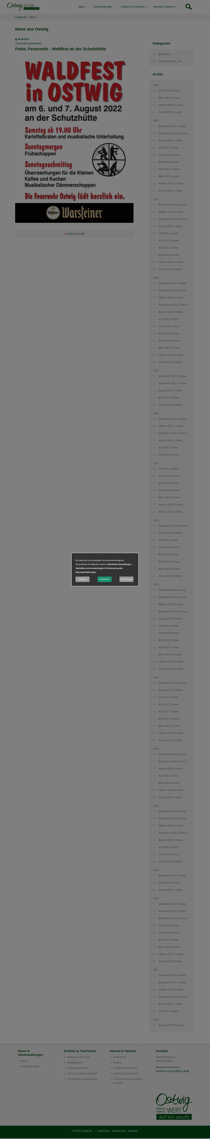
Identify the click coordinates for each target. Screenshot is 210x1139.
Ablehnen (82, 579)
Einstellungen (126, 579)
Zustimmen (104, 579)
